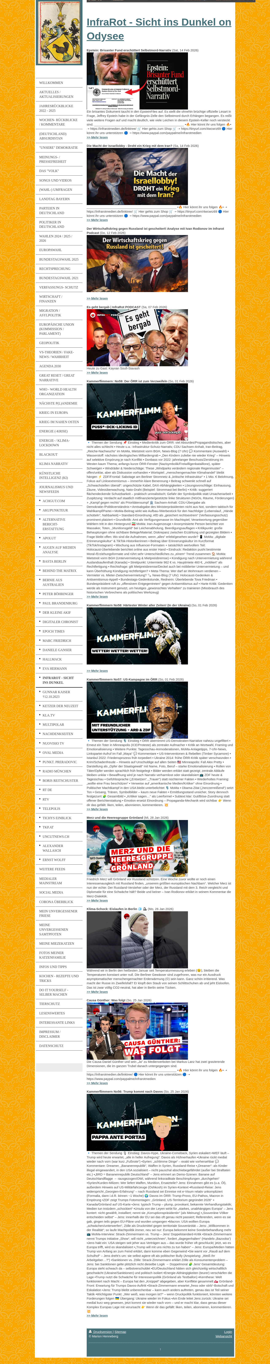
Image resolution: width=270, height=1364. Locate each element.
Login (228, 1332)
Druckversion (101, 1332)
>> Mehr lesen (97, 137)
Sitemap (120, 1332)
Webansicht (224, 1336)
